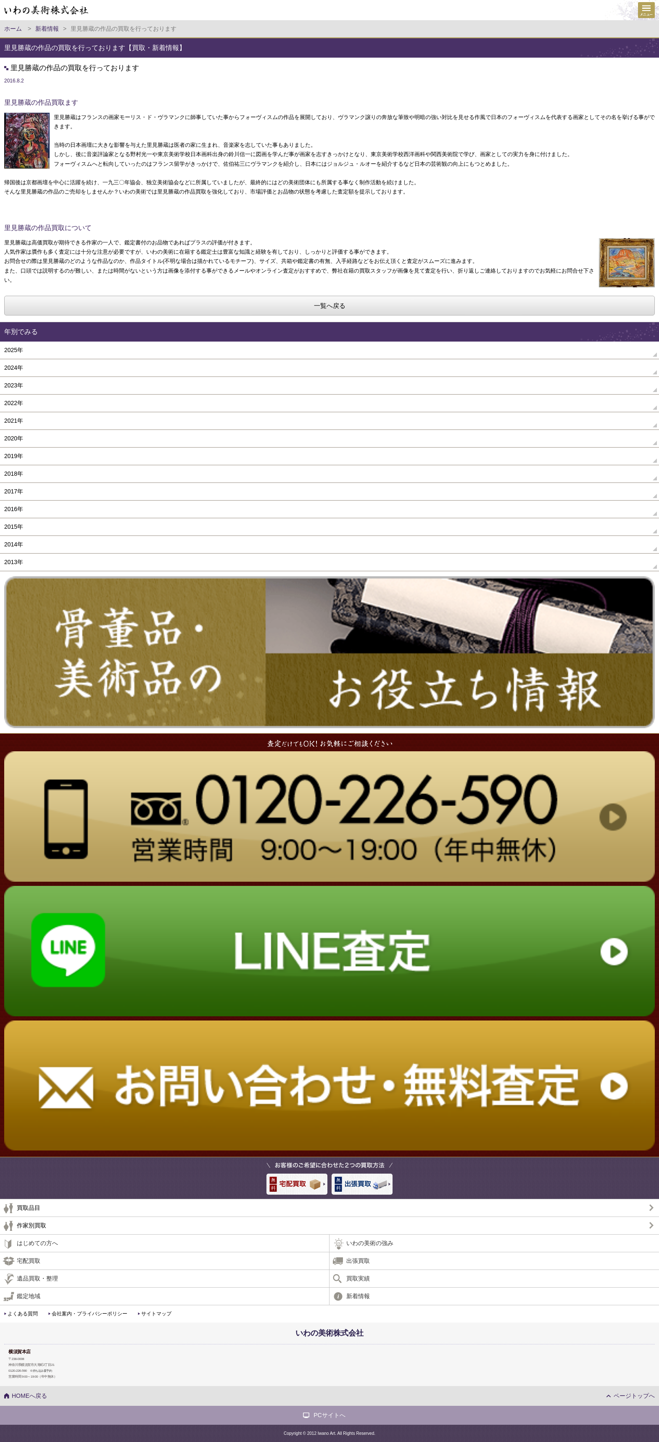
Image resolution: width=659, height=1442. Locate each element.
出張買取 (358, 1260)
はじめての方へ (37, 1243)
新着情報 (358, 1296)
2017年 (13, 491)
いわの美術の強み (369, 1243)
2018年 (13, 473)
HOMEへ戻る (29, 1395)
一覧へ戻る (329, 305)
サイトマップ (156, 1314)
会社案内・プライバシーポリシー (89, 1314)
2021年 (13, 420)
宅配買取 (28, 1260)
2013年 (13, 562)
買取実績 (358, 1278)
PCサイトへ (329, 1415)
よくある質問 (23, 1314)
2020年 (13, 438)
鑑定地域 (28, 1296)
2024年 (13, 367)
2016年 (13, 509)
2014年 (13, 544)
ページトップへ (634, 1395)
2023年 (13, 385)
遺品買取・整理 (37, 1278)
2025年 (13, 350)
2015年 (13, 526)
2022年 (13, 403)
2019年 (13, 456)
